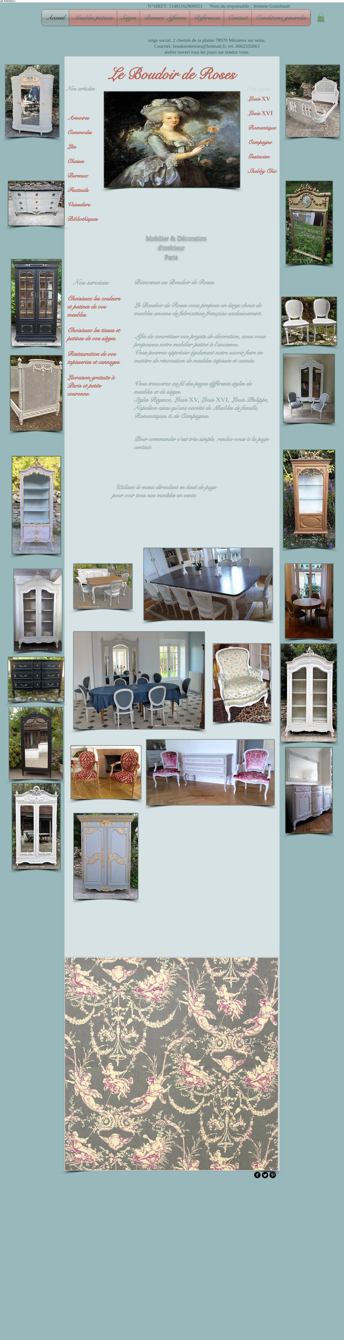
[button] (93, 18)
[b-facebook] (257, 1175)
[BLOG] (252, 1042)
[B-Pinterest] (272, 1175)
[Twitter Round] (265, 1175)
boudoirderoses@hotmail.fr (199, 46)
